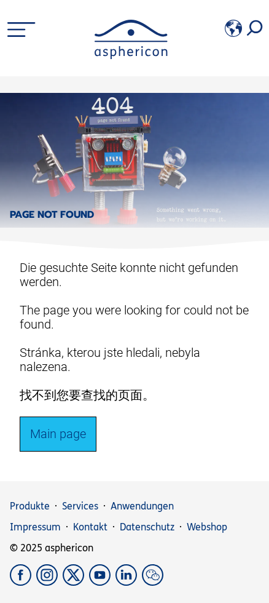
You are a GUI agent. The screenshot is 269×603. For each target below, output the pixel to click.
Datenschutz (147, 527)
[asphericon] (131, 56)
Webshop (207, 527)
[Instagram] (49, 582)
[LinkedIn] (128, 582)
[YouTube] (102, 582)
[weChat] (154, 582)
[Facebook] (23, 582)
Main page (58, 433)
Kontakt (90, 527)
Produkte (30, 506)
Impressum (35, 527)
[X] (76, 582)
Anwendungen (142, 506)
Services (80, 506)
